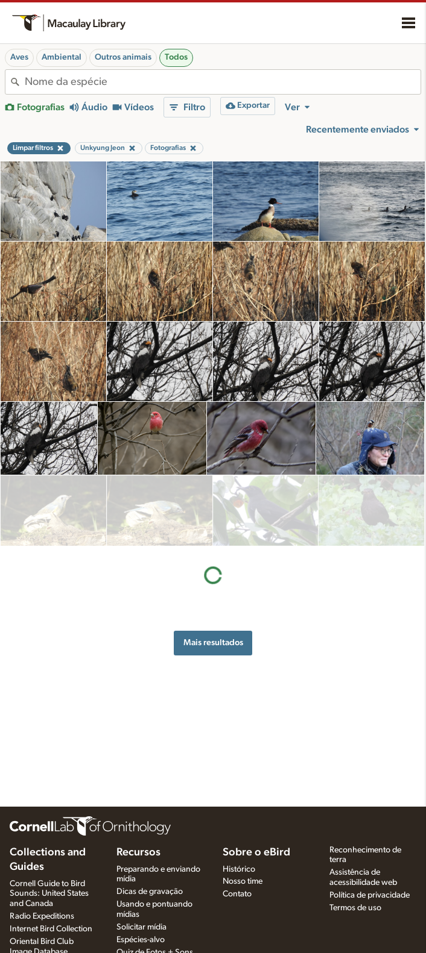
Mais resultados (213, 571)
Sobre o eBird (256, 852)
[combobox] (223, 82)
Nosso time (242, 881)
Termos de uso (355, 908)
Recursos (138, 852)
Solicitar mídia (141, 927)
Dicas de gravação (149, 891)
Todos (176, 57)
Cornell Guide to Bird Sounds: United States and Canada (49, 894)
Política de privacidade (369, 895)
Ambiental (61, 57)
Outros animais (123, 57)
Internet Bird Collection (51, 929)
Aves (19, 57)
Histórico (239, 869)
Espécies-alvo (140, 940)
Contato (237, 894)
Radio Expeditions (42, 916)
